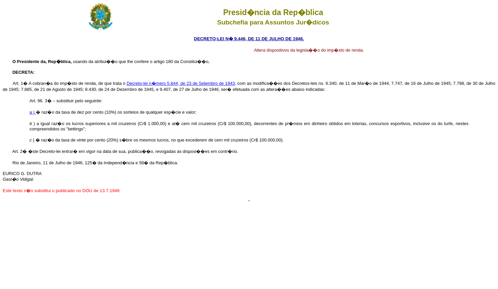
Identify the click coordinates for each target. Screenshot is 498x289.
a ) (33, 112)
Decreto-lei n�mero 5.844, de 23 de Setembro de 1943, (181, 83)
